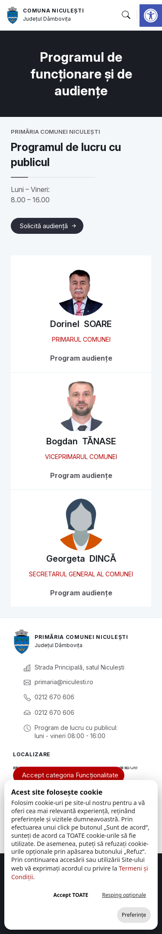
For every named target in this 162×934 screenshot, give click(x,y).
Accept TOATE (70, 895)
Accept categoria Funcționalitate (70, 775)
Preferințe (134, 914)
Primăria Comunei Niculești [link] (81, 637)
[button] (126, 15)
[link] (151, 15)
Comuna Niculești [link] (53, 10)
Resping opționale (124, 895)
